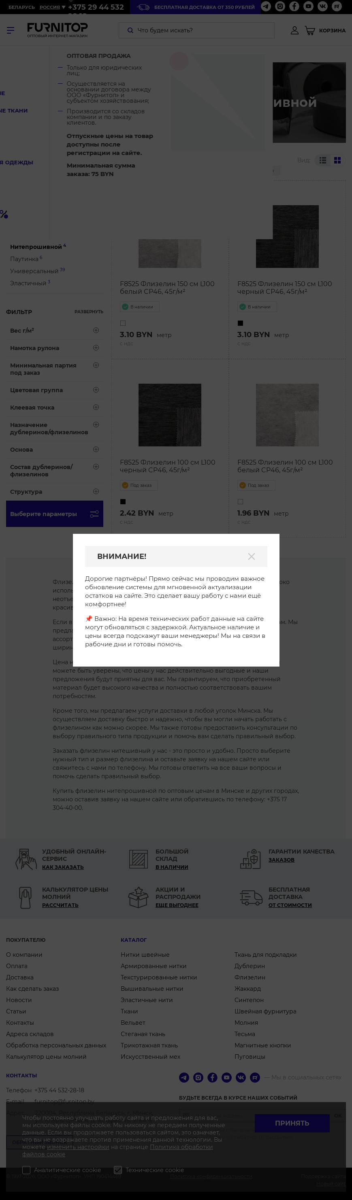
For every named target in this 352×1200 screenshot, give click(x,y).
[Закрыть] (251, 556)
